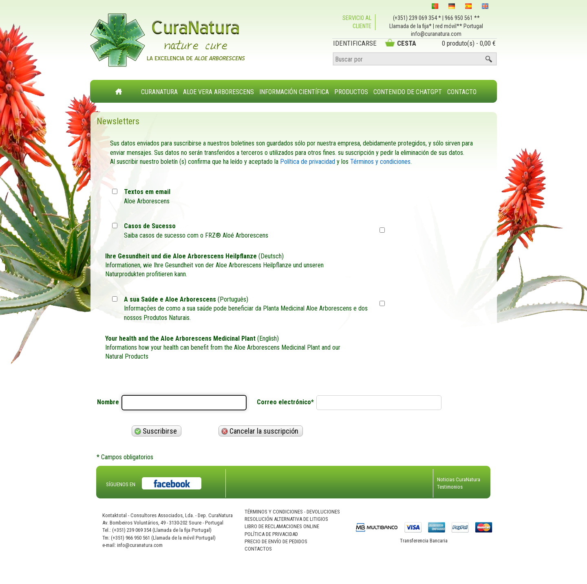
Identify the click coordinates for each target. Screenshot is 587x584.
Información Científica (294, 92)
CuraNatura (159, 92)
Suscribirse (156, 431)
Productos (351, 92)
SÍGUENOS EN (120, 484)
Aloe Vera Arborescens (218, 92)
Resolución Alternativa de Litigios (286, 519)
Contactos (258, 549)
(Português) (248, 308)
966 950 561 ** (462, 18)
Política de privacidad (307, 161)
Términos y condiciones (380, 161)
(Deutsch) (229, 265)
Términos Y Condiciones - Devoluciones (292, 512)
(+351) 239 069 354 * (417, 18)
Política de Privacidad (271, 534)
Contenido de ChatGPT (407, 92)
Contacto (462, 92)
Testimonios (450, 487)
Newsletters (118, 121)
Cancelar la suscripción (259, 431)
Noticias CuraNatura (458, 479)
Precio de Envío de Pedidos (276, 541)
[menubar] (309, 88)
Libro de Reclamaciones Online (282, 526)
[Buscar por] (414, 59)
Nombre (108, 402)
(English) (229, 348)
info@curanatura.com (436, 34)
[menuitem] (160, 87)
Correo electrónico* (285, 402)
